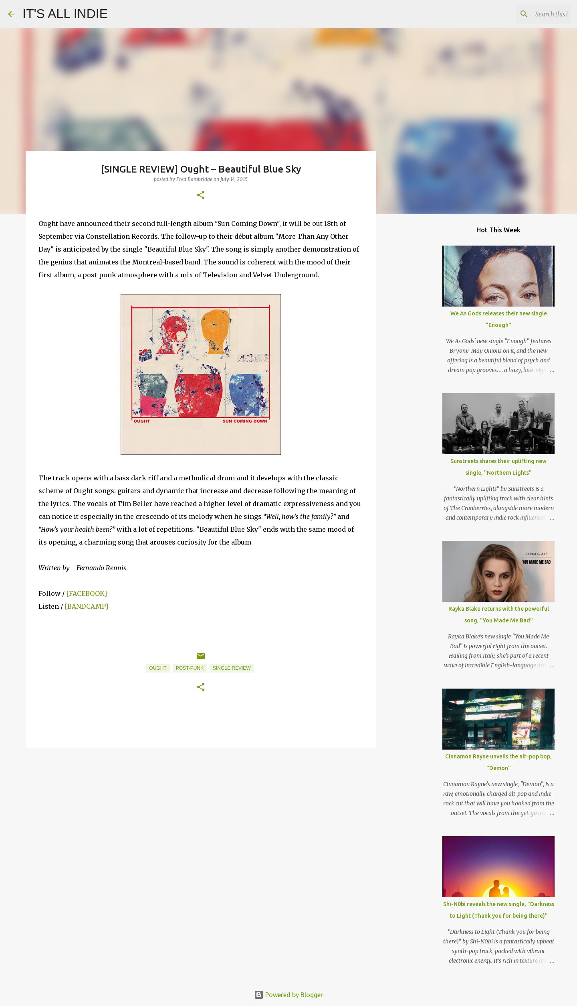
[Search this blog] (528, 14)
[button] (201, 195)
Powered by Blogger (288, 994)
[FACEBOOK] (86, 593)
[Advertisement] (200, 816)
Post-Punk (190, 668)
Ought (157, 668)
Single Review (232, 668)
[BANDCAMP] (86, 606)
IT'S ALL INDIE (65, 13)
